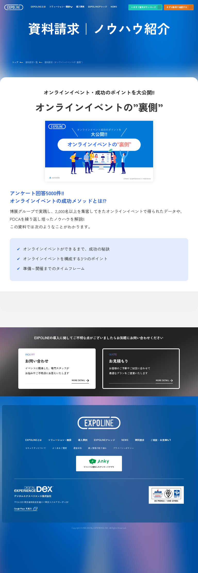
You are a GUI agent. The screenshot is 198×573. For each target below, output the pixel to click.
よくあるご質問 (59, 448)
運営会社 (77, 448)
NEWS (114, 6)
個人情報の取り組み (97, 448)
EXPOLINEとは (38, 6)
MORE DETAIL (80, 380)
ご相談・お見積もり (161, 440)
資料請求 (139, 440)
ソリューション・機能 (59, 6)
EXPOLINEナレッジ (97, 6)
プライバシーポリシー (123, 448)
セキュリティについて (35, 448)
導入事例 (80, 6)
